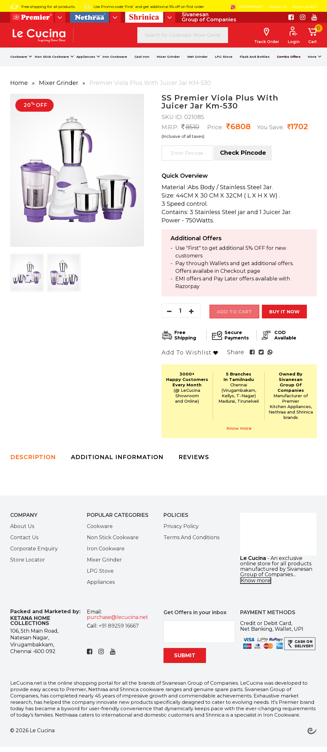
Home (19, 89)
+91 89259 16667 (119, 631)
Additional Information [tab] (117, 462)
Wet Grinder (197, 63)
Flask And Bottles (255, 63)
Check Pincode (243, 159)
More (312, 63)
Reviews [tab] (194, 462)
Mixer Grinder (168, 63)
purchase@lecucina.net (117, 622)
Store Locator (304, 6)
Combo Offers (288, 63)
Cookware (18, 63)
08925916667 (247, 6)
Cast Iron (141, 63)
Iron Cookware (115, 63)
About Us (278, 6)
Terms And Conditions (191, 542)
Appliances (85, 63)
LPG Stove (223, 63)
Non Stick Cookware (52, 63)
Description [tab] (33, 462)
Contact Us (24, 542)
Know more (239, 433)
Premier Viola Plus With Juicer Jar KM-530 (150, 89)
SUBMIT (184, 661)
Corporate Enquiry (34, 553)
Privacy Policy (181, 531)
